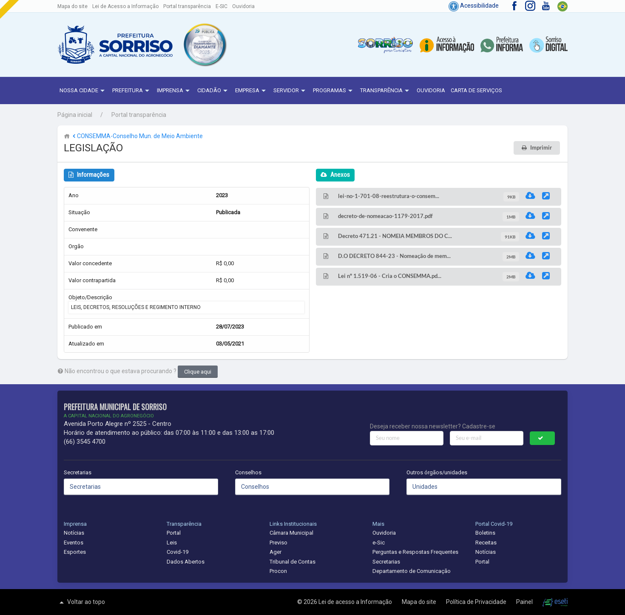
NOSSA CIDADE (83, 91)
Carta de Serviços (476, 90)
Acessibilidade (474, 5)
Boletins (485, 533)
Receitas (486, 542)
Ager (275, 552)
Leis (172, 542)
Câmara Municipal (291, 533)
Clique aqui (197, 371)
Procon (278, 571)
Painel (525, 601)
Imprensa (174, 91)
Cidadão (213, 91)
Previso (278, 542)
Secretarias (77, 472)
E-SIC (221, 6)
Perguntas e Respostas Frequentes (415, 552)
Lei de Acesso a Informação (125, 6)
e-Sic (378, 542)
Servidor (290, 91)
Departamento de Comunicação (411, 571)
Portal (174, 533)
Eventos (73, 542)
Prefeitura (131, 91)
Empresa (251, 91)
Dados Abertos (186, 561)
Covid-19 (177, 552)
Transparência (385, 91)
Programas (334, 91)
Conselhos (248, 472)
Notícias (74, 533)
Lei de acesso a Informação (355, 601)
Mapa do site (72, 6)
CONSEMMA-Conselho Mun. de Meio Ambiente (137, 136)
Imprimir (541, 148)
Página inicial (74, 114)
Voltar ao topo (81, 602)
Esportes (75, 552)
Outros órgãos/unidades (436, 472)
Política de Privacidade (477, 601)
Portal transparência (187, 6)
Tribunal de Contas (292, 561)
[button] (204, 44)
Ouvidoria (243, 6)
